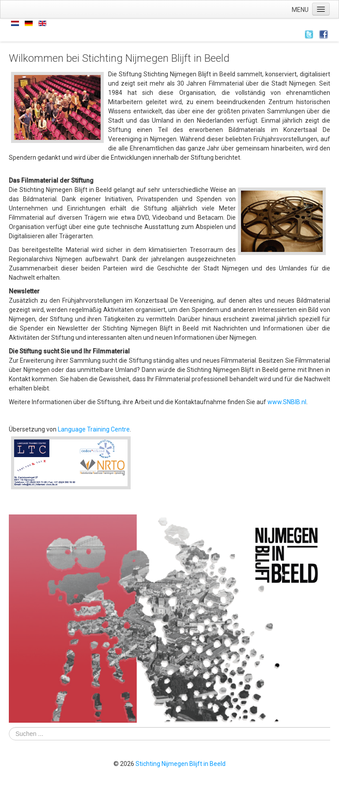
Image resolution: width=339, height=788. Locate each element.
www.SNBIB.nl (286, 401)
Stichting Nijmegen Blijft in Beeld (181, 763)
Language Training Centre (94, 429)
